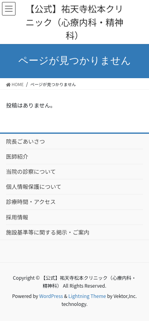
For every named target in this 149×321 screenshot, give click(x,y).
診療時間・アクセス (31, 202)
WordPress (51, 295)
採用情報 (17, 217)
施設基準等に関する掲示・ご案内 (47, 232)
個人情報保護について (34, 186)
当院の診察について (31, 171)
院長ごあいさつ (25, 141)
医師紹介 (17, 156)
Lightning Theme (87, 295)
